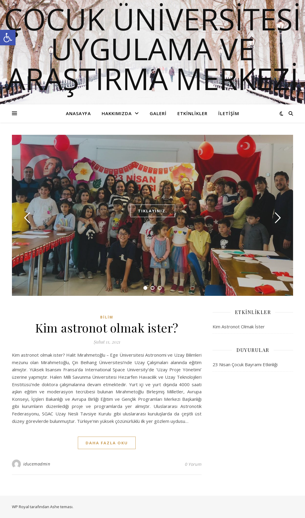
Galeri (158, 113)
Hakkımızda (117, 113)
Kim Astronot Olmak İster (239, 327)
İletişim (228, 113)
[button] (8, 37)
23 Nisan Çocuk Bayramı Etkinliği (245, 364)
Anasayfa (78, 113)
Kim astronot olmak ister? (106, 327)
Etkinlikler (192, 113)
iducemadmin (36, 464)
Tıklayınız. (152, 211)
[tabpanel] (152, 215)
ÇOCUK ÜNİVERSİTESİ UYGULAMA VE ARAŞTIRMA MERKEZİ (152, 48)
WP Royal (20, 506)
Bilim (106, 317)
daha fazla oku (107, 443)
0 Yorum (193, 464)
